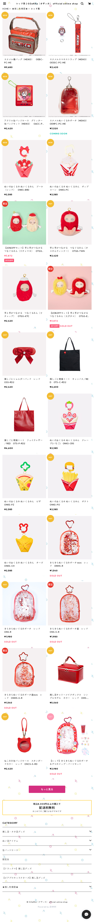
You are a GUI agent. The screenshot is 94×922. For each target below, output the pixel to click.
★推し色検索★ (20, 8)
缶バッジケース (10, 850)
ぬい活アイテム (10, 841)
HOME (5, 8)
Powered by (47, 907)
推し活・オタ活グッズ (13, 831)
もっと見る (47, 789)
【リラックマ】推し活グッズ (17, 868)
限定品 (5, 859)
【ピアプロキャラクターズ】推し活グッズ (23, 878)
